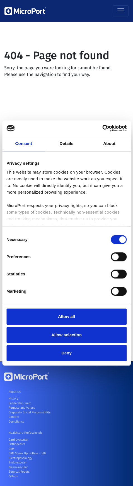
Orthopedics (17, 444)
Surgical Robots (19, 471)
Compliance (16, 421)
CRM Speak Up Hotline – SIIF (27, 453)
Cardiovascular (18, 439)
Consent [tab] (23, 143)
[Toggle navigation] (121, 10)
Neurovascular (18, 467)
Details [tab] (67, 143)
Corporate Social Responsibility (29, 412)
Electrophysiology (20, 458)
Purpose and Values (22, 407)
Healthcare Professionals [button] (25, 433)
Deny (66, 353)
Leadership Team (20, 403)
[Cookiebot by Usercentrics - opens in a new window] (102, 128)
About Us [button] (15, 392)
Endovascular (17, 462)
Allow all (66, 316)
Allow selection (66, 334)
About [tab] (109, 143)
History (13, 398)
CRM (11, 449)
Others (13, 476)
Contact (14, 417)
